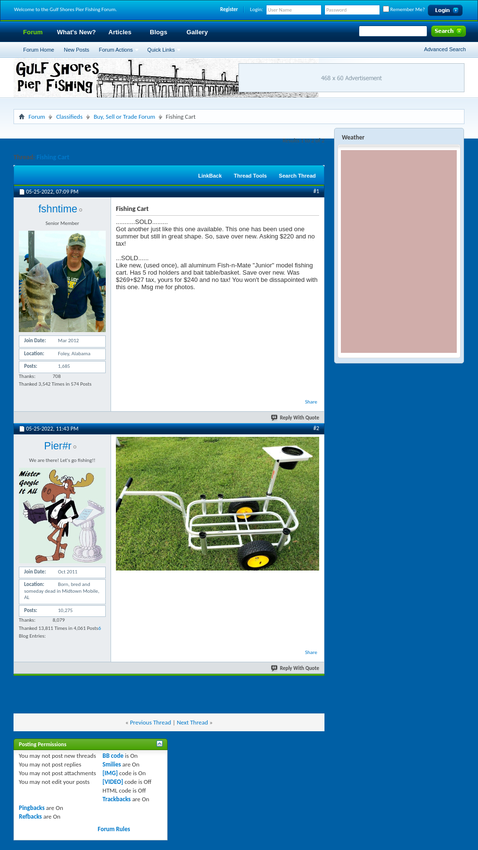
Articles (120, 32)
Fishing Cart (53, 157)
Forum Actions (116, 50)
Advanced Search (445, 49)
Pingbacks (31, 807)
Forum (32, 32)
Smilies (111, 764)
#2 (316, 428)
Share (311, 402)
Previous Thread (150, 722)
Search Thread (297, 176)
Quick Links (161, 50)
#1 (316, 191)
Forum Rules (114, 829)
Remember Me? (404, 9)
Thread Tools (250, 176)
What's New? (76, 32)
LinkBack (210, 176)
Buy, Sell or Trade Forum (124, 116)
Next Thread (192, 722)
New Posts (76, 50)
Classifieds (69, 116)
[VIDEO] (112, 781)
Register (229, 9)
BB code (112, 755)
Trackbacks (116, 799)
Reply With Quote (295, 418)
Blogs (158, 32)
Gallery (197, 32)
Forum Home (38, 50)
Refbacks (30, 816)
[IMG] (110, 773)
